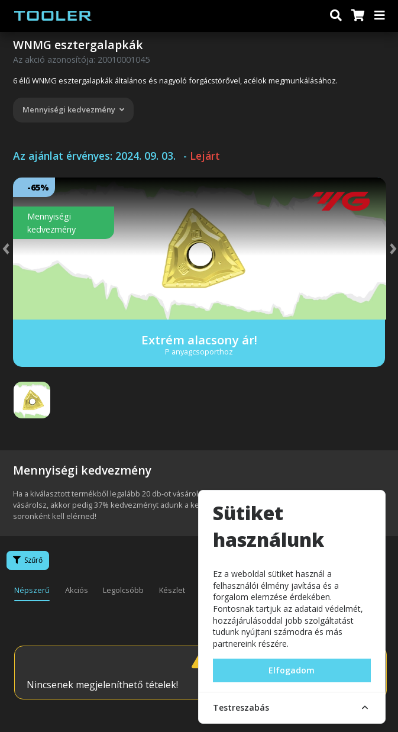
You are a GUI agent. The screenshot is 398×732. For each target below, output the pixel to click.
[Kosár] (357, 16)
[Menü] (380, 16)
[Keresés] (336, 16)
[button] (17, 249)
